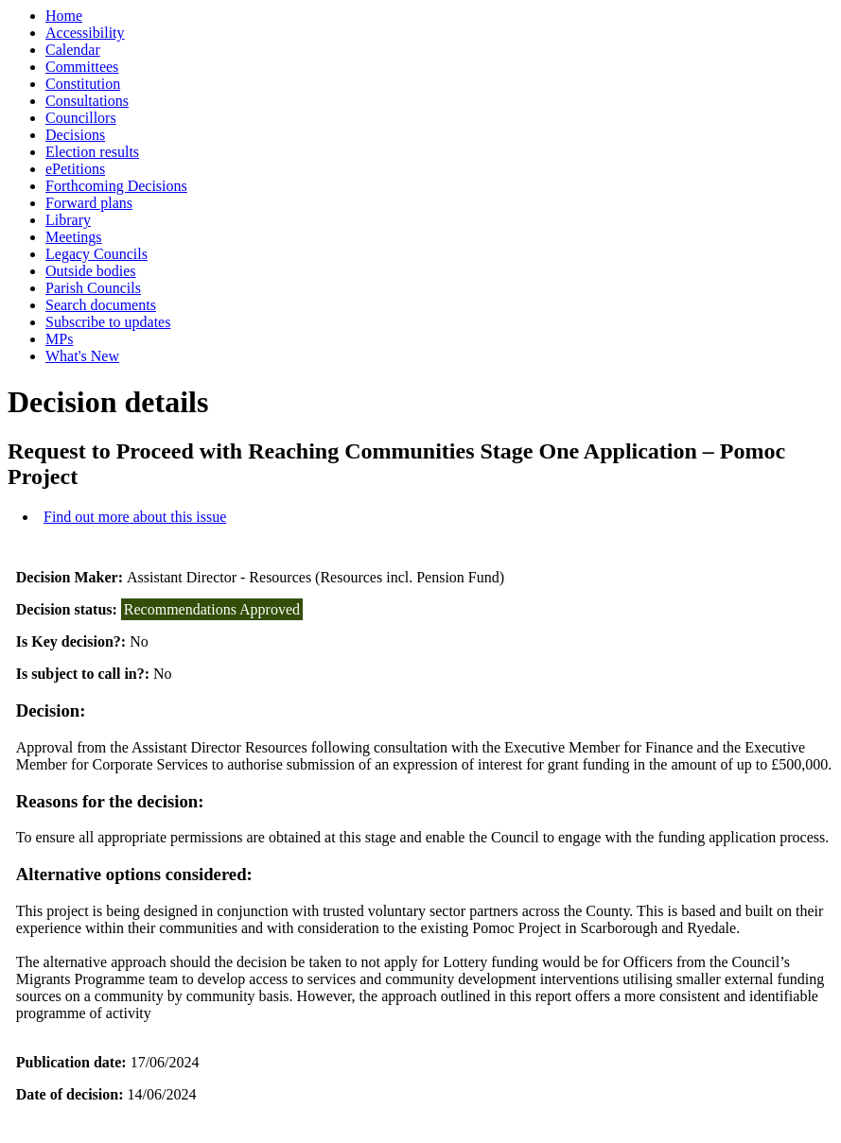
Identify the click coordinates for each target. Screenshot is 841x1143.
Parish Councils (93, 288)
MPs (59, 339)
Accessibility (85, 33)
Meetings (73, 237)
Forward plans (88, 203)
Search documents (100, 305)
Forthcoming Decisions (116, 186)
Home (63, 16)
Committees (81, 67)
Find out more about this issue (135, 517)
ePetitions (75, 169)
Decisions (75, 135)
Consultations (87, 101)
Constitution (82, 84)
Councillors (80, 118)
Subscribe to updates (107, 322)
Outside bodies (90, 271)
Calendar (72, 50)
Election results (92, 152)
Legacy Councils (96, 254)
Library (68, 220)
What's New (82, 356)
